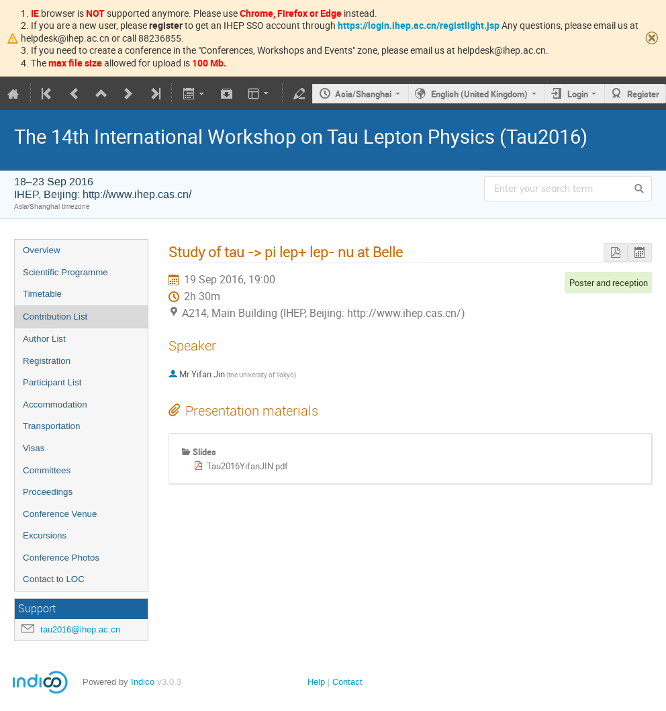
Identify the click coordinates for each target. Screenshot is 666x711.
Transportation (51, 426)
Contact (347, 682)
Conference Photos (61, 558)
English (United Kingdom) (479, 94)
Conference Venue (60, 514)
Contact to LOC (54, 579)
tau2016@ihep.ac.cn (80, 629)
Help (316, 682)
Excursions (44, 535)
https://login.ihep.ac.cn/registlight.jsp (419, 25)
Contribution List (55, 317)
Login (577, 94)
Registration (46, 361)
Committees (46, 470)
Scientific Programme (65, 272)
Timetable (42, 294)
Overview (41, 250)
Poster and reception (608, 283)
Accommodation (55, 404)
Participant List (52, 382)
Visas (33, 448)
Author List (44, 339)
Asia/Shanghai (363, 94)
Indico (142, 682)
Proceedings (48, 492)
